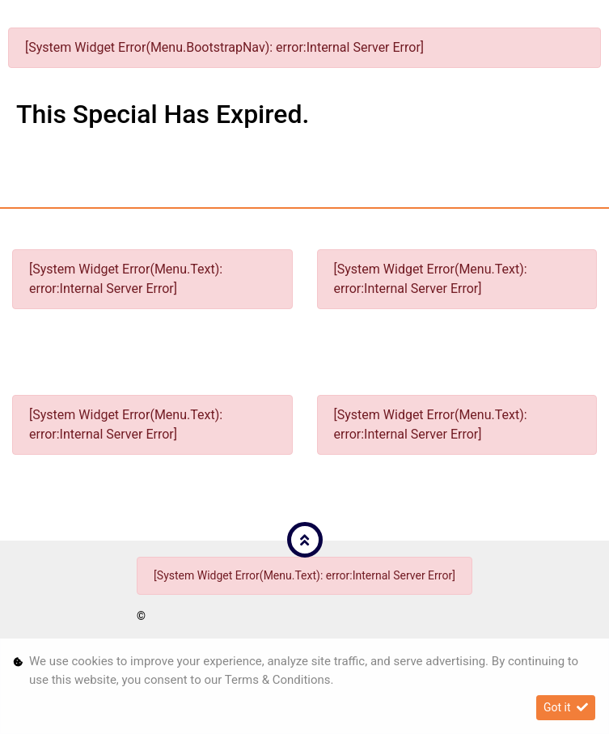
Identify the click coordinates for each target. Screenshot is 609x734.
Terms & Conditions (278, 679)
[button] (305, 540)
